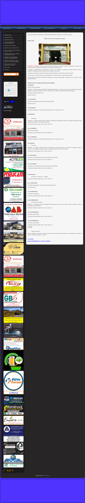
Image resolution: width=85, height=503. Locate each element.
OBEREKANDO (8, 35)
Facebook (5, 113)
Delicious (7, 116)
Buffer (10, 116)
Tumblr (15, 113)
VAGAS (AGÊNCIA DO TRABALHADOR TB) (49, 28)
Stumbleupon (5, 116)
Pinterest (10, 113)
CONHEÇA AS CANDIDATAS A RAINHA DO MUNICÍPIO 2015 (11, 58)
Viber (18, 116)
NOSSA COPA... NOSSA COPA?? (12, 47)
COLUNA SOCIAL (21, 28)
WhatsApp (15, 116)
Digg (18, 113)
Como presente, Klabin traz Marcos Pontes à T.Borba (12, 51)
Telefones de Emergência (64, 28)
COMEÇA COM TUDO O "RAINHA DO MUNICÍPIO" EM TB (12, 54)
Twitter (7, 113)
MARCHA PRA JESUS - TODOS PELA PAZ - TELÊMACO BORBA (12, 61)
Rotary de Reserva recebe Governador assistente (10, 64)
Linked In (12, 113)
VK (12, 116)
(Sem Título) (7, 67)
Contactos (7, 69)
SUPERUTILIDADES (35, 28)
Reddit (20, 113)
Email (20, 116)
